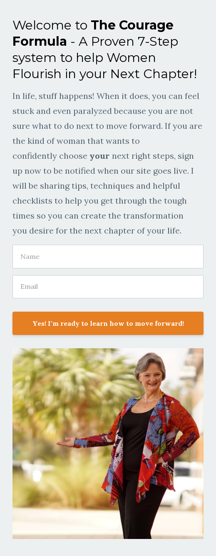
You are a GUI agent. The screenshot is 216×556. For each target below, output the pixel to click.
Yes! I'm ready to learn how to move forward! (108, 323)
